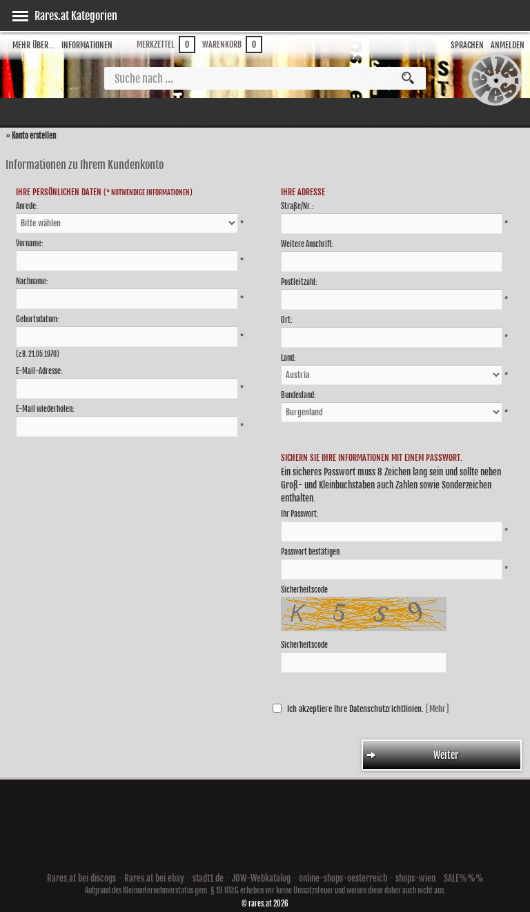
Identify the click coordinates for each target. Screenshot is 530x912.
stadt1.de (208, 878)
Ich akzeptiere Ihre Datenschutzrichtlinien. (355, 709)
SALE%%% (464, 878)
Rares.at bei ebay (154, 878)
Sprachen (467, 45)
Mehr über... (33, 45)
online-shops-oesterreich (343, 878)
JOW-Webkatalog (261, 878)
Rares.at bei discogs (81, 878)
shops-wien (415, 878)
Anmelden (507, 45)
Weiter (413, 755)
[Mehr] (437, 709)
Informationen (86, 45)
